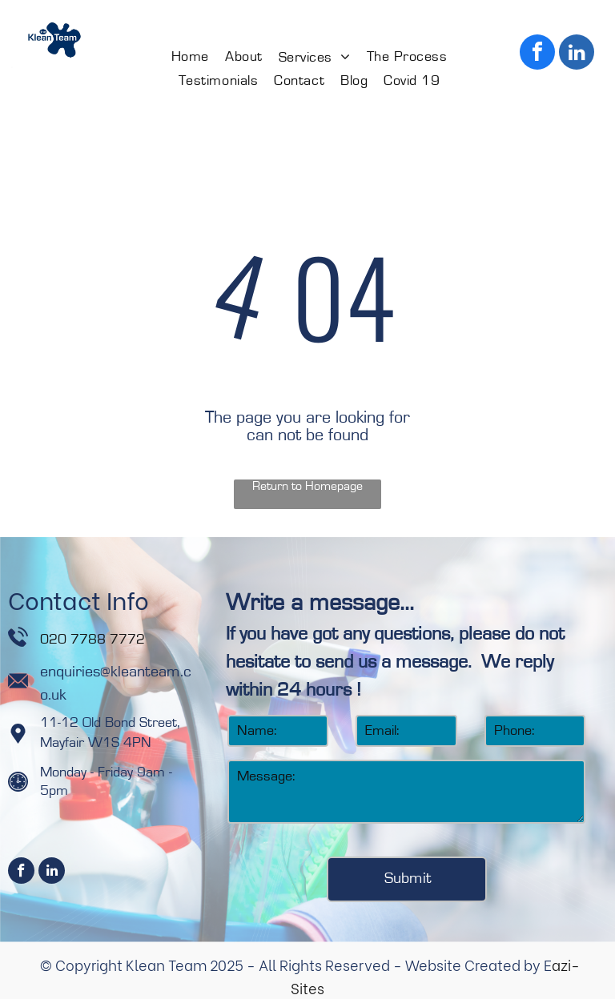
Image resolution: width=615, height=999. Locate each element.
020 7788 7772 (94, 639)
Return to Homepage (307, 485)
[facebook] (537, 54)
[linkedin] (576, 54)
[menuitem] (190, 57)
